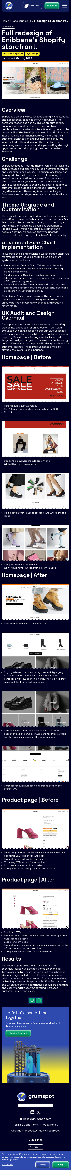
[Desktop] (32, 1000)
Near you (35, 1147)
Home (5, 21)
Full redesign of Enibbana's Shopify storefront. (49, 21)
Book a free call (18, 1033)
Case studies (20, 21)
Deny (43, 1164)
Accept (61, 1164)
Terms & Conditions (25, 1124)
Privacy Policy (49, 1124)
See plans (52, 5)
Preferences (7, 1164)
